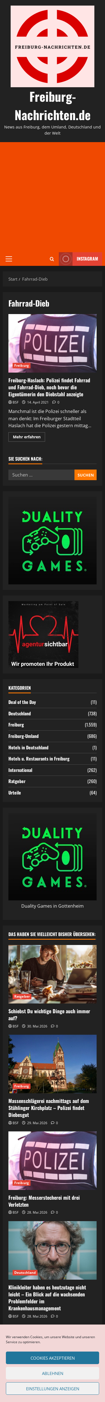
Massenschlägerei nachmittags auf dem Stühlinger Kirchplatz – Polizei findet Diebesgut (48, 1107)
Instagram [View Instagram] (78, 259)
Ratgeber (16, 781)
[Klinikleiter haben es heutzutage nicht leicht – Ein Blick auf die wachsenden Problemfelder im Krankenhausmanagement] (52, 1250)
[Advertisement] (52, 197)
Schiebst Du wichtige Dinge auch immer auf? (49, 1014)
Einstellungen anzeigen (52, 1388)
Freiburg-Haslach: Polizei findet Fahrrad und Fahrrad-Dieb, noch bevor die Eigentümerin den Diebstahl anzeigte (52, 343)
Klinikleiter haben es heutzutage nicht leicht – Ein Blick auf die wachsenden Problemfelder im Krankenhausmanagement (47, 1298)
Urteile (14, 792)
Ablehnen (52, 1373)
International (20, 770)
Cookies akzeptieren (53, 1358)
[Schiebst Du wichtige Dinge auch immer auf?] (52, 974)
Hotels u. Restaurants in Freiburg (38, 758)
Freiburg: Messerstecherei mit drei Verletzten (44, 1201)
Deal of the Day (22, 702)
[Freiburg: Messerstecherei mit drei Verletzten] (52, 1160)
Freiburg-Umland (23, 736)
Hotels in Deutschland (28, 747)
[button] (9, 259)
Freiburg (21, 365)
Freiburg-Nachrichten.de (53, 105)
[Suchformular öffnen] (52, 259)
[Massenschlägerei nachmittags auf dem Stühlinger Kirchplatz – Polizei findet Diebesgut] (52, 1064)
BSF (15, 402)
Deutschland (19, 713)
